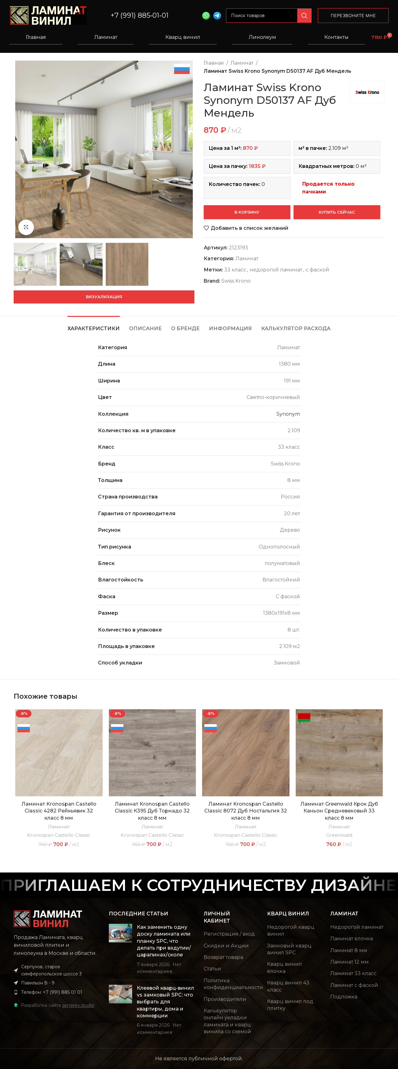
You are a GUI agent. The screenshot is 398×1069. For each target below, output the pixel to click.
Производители (225, 999)
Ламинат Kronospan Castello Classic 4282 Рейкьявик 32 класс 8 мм (58, 811)
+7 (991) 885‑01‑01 (139, 15)
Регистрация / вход (229, 934)
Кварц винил (182, 37)
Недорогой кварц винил (290, 930)
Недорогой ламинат (356, 927)
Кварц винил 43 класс (288, 986)
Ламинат (105, 37)
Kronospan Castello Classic (58, 835)
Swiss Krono (236, 281)
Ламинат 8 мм (348, 950)
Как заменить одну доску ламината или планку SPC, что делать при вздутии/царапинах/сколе (164, 941)
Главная (36, 37)
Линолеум (262, 37)
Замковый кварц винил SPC (289, 949)
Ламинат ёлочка (351, 939)
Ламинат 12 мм (349, 962)
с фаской (317, 270)
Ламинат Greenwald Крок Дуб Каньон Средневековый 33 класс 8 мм (339, 811)
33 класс (235, 270)
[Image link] (48, 918)
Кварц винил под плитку (290, 1004)
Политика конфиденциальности (233, 984)
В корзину (246, 212)
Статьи (212, 969)
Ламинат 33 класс (353, 973)
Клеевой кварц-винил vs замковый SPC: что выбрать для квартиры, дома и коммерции (165, 1002)
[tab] (93, 325)
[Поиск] (269, 15)
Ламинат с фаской (354, 985)
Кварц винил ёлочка (284, 967)
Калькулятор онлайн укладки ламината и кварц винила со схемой (227, 1021)
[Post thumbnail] (120, 949)
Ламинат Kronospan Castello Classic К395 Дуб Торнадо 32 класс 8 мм (152, 811)
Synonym (288, 414)
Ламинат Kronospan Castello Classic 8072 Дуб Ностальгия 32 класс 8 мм (245, 811)
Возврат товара (223, 957)
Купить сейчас (337, 212)
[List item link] (57, 992)
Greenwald (339, 835)
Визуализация (104, 296)
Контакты (336, 37)
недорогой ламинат (276, 270)
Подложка (343, 997)
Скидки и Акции (226, 946)
